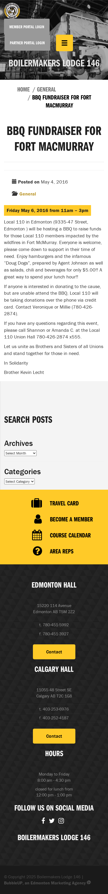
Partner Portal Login (27, 42)
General (46, 89)
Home (23, 89)
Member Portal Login (26, 26)
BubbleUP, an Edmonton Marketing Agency (47, 882)
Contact (54, 652)
